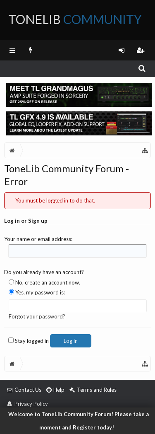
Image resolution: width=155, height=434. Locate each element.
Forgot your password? (37, 316)
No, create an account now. (44, 282)
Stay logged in (28, 341)
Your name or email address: (38, 239)
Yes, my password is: (37, 292)
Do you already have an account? (44, 272)
